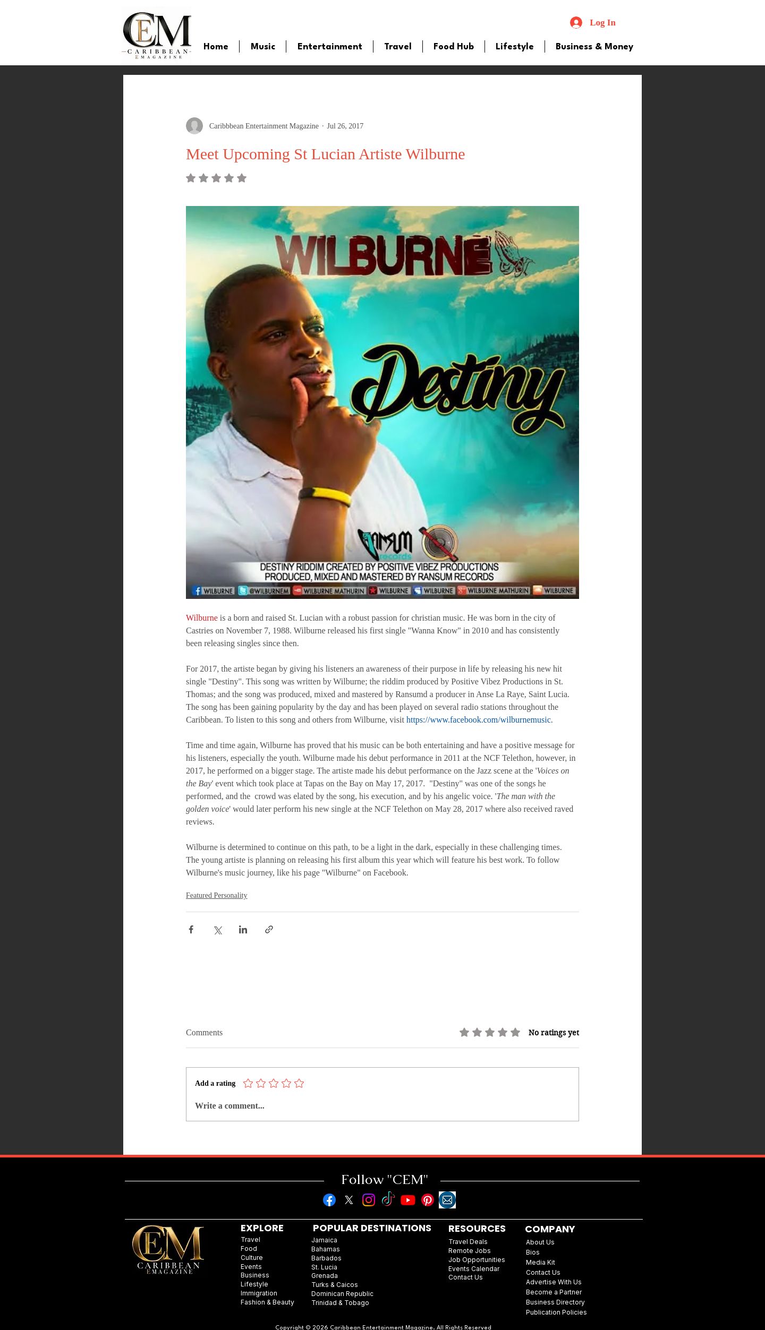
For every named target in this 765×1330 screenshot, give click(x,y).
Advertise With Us (554, 1282)
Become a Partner (554, 1292)
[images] (447, 1199)
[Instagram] (368, 1199)
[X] (349, 1199)
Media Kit (540, 1262)
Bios (533, 1252)
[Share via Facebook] (191, 929)
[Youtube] (408, 1199)
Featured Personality (216, 895)
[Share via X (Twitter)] (217, 929)
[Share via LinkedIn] (243, 929)
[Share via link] (269, 929)
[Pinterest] (427, 1199)
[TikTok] (388, 1199)
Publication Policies (556, 1312)
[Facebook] (329, 1199)
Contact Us (543, 1272)
